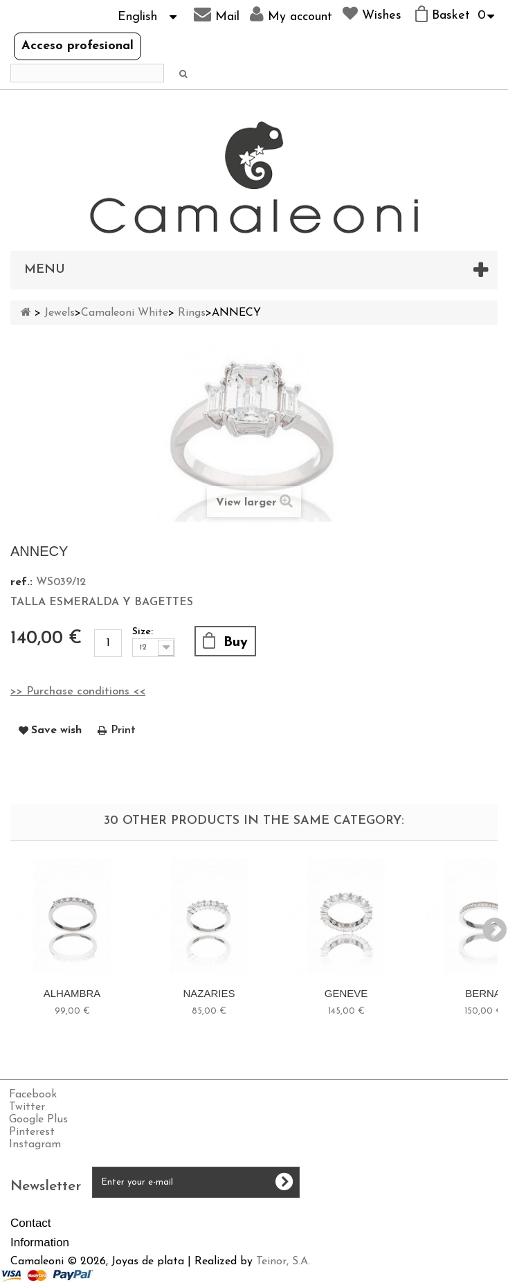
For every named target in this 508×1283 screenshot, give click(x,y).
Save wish (56, 730)
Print (123, 730)
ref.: (21, 582)
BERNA (483, 993)
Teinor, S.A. (283, 1261)
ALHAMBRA (72, 993)
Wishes (372, 14)
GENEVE (346, 993)
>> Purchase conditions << (77, 691)
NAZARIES (209, 993)
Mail (216, 15)
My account (291, 15)
